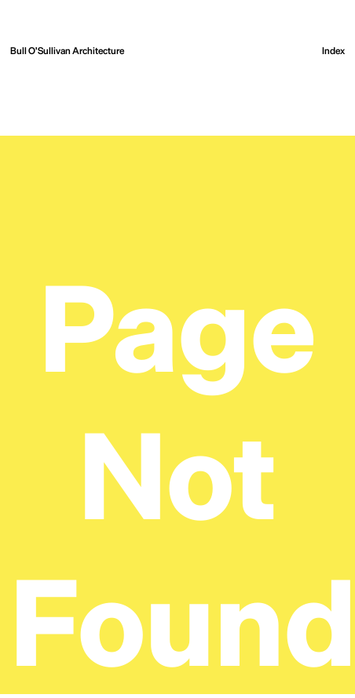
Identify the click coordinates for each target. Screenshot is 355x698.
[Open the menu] (333, 50)
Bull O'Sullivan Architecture (67, 50)
